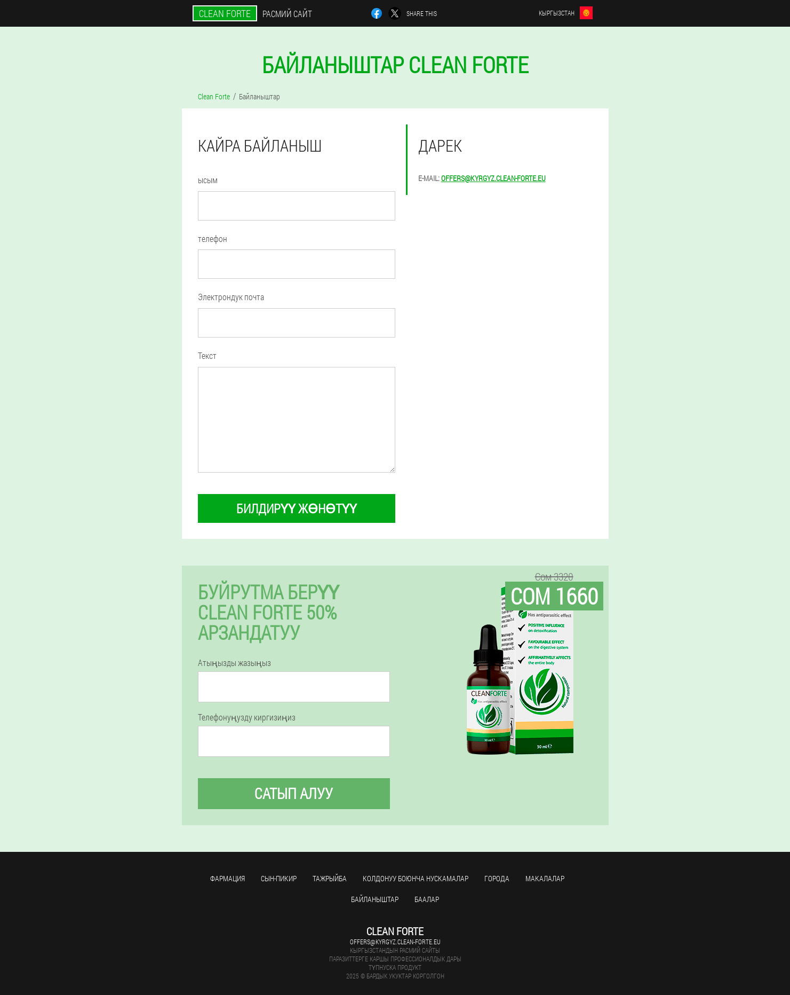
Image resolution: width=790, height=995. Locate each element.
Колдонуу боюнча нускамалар (415, 878)
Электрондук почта (231, 296)
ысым (208, 179)
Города (496, 878)
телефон (212, 238)
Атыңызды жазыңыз (234, 663)
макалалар (544, 878)
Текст (207, 355)
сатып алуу (293, 793)
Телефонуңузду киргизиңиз (247, 717)
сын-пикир (279, 878)
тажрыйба (330, 878)
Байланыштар (374, 899)
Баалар (426, 899)
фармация (227, 878)
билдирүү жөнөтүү (296, 508)
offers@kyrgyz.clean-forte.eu (493, 178)
